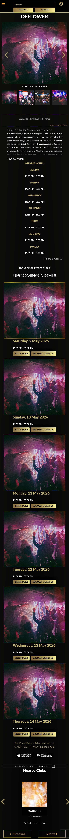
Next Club (51, 834)
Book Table (23, 10)
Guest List (45, 10)
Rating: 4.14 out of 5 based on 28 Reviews (29, 129)
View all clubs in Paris (34, 822)
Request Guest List (43, 354)
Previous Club (17, 834)
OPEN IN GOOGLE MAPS (58, 125)
